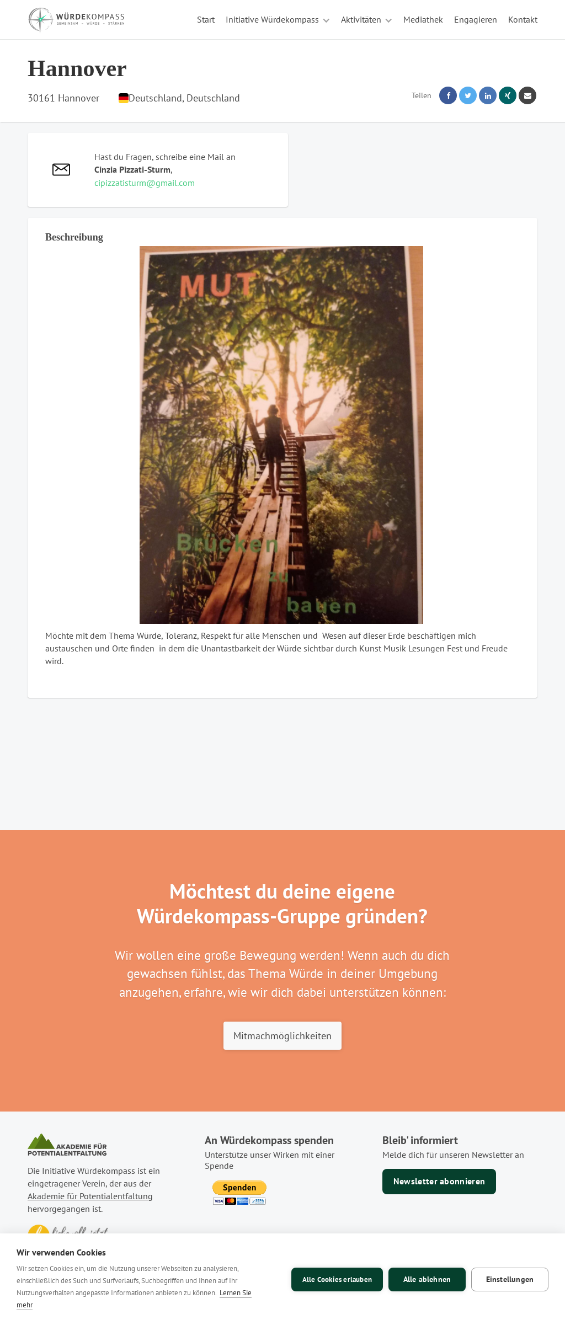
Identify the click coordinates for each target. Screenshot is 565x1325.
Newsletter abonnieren (439, 1181)
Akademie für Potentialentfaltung (90, 1195)
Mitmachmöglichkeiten (282, 1035)
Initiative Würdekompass (272, 19)
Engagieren (475, 19)
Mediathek (423, 19)
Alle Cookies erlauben (337, 1279)
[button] (278, 19)
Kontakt (522, 19)
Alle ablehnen (427, 1279)
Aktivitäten (361, 19)
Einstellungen (510, 1279)
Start (206, 19)
